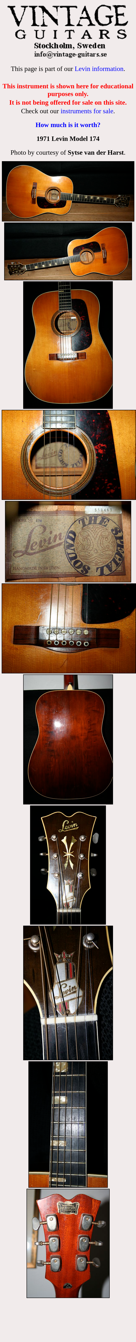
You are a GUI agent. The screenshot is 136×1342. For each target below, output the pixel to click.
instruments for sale (87, 111)
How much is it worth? (68, 125)
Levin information (99, 68)
